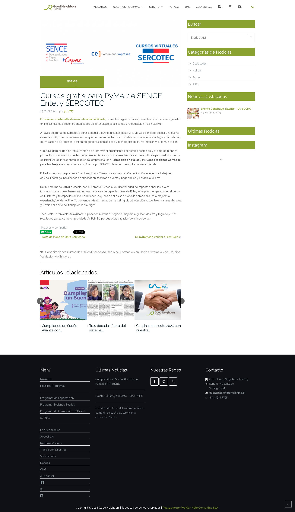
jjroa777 (68, 111)
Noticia (72, 81)
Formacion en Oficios (134, 252)
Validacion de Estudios (55, 256)
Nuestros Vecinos (51, 443)
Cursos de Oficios (78, 252)
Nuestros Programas (126, 6)
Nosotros (100, 6)
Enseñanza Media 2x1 (105, 252)
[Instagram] (164, 381)
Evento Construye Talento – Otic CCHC (226, 108)
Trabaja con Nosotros (53, 449)
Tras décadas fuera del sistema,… (107, 328)
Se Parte (154, 6)
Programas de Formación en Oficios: (62, 411)
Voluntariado (48, 456)
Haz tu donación (50, 429)
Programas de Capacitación (57, 398)
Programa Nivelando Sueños (57, 404)
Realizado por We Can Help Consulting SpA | (191, 507)
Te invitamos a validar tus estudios (157, 237)
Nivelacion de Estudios (165, 252)
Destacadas (200, 63)
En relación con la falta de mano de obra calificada (72, 119)
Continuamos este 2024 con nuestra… (158, 328)
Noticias (174, 6)
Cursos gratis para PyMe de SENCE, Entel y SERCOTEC (102, 99)
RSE (195, 84)
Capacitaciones (55, 252)
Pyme (196, 77)
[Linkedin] (173, 381)
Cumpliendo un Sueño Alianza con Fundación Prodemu (116, 381)
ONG (187, 6)
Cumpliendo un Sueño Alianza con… (59, 328)
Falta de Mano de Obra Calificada (63, 237)
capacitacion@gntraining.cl (227, 392)
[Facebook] (154, 381)
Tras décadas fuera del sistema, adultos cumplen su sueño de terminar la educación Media (119, 413)
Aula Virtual (204, 6)
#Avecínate (47, 436)
